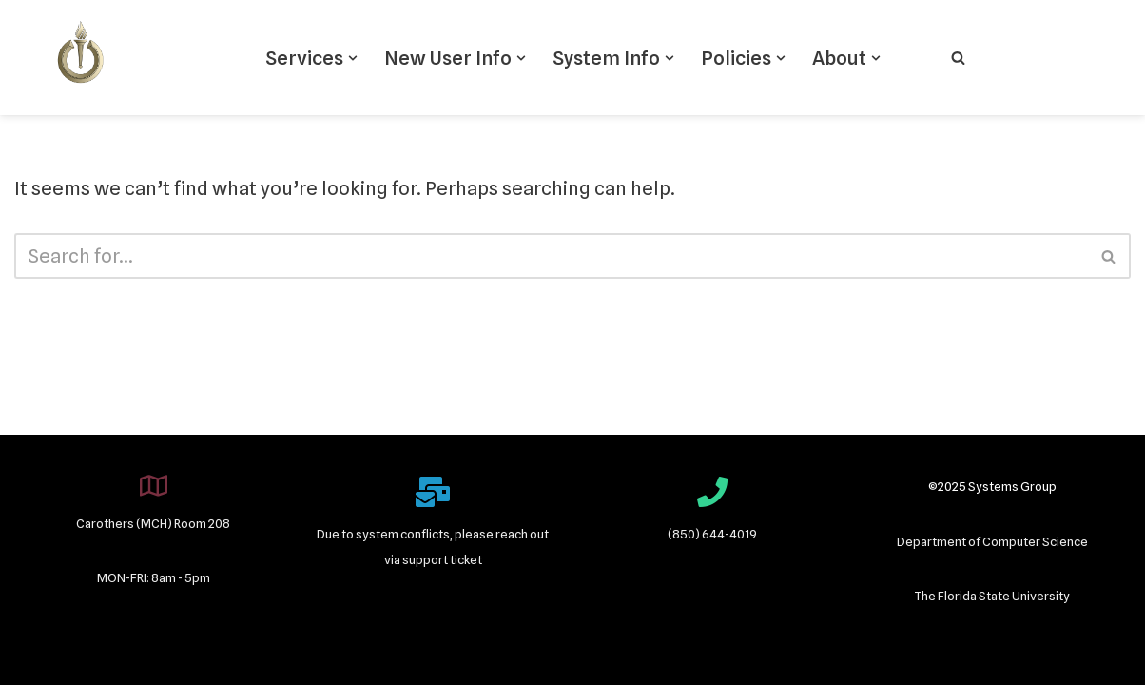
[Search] (958, 57)
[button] (353, 58)
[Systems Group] (81, 57)
